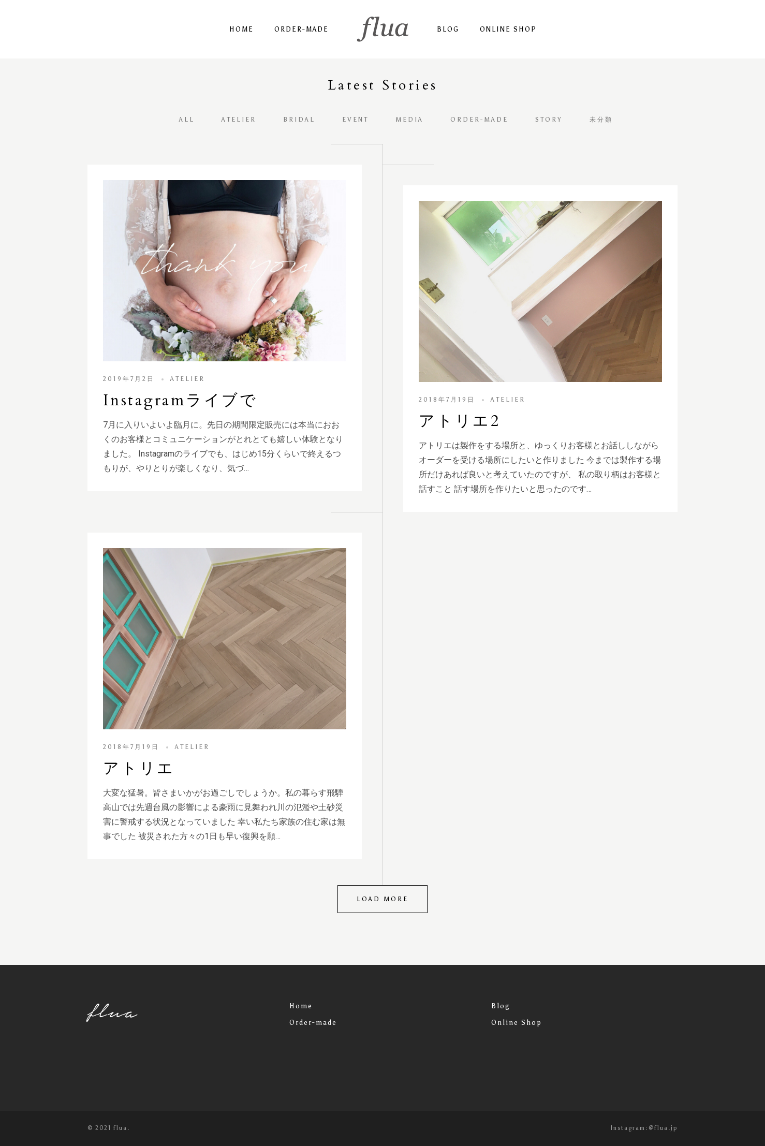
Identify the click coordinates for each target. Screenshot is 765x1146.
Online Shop (508, 29)
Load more (382, 899)
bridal (299, 119)
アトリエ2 (460, 421)
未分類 (601, 119)
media (409, 119)
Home (241, 29)
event (355, 119)
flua (112, 1011)
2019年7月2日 (129, 379)
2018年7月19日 (447, 399)
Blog (448, 29)
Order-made (301, 29)
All (187, 119)
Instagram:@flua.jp (644, 1128)
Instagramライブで (180, 400)
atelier (239, 119)
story (549, 119)
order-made (479, 119)
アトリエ (139, 768)
